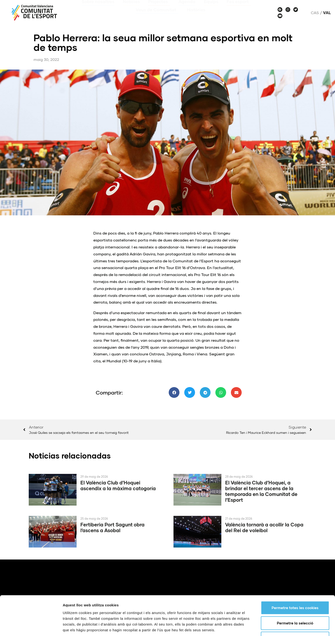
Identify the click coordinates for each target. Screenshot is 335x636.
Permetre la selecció (295, 415)
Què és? (249, 619)
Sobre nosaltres (98, 8)
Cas (315, 13)
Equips (211, 8)
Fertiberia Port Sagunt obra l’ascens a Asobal (112, 527)
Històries (196, 16)
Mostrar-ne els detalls (275, 449)
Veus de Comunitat (157, 16)
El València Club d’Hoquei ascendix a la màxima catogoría (118, 485)
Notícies (131, 8)
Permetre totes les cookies (295, 400)
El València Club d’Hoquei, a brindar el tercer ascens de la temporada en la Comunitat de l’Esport (261, 491)
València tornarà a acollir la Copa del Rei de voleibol (264, 527)
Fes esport (239, 8)
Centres (275, 619)
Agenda (187, 8)
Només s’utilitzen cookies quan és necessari (297, 431)
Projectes (159, 8)
